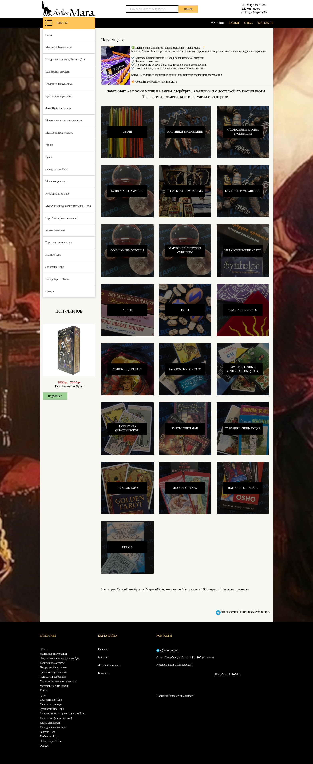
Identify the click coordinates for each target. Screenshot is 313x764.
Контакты (104, 673)
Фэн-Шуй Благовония (58, 108)
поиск (188, 9)
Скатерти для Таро (56, 169)
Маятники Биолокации (58, 47)
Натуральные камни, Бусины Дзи (65, 59)
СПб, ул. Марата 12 (254, 12)
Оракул (49, 291)
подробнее (55, 396)
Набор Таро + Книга (57, 279)
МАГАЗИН (217, 23)
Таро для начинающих (58, 242)
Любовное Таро (54, 267)
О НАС (248, 23)
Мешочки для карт (56, 181)
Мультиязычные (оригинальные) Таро (68, 206)
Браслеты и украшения (59, 96)
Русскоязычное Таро (57, 193)
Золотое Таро (53, 254)
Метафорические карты (59, 132)
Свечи (48, 35)
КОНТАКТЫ (265, 23)
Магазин (103, 657)
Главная (103, 649)
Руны (48, 157)
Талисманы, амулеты (57, 71)
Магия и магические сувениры (63, 120)
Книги (49, 145)
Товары (56, 23)
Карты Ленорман (55, 230)
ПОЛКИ (234, 23)
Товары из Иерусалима (59, 84)
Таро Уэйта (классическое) (61, 218)
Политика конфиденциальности (175, 696)
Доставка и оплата (109, 665)
